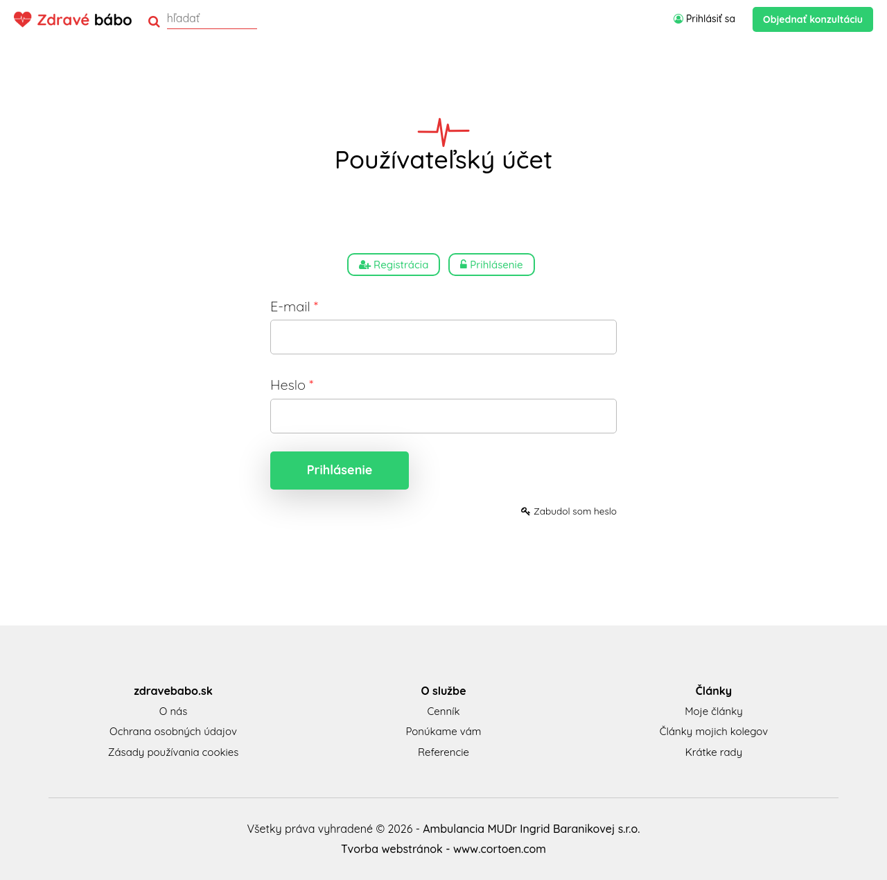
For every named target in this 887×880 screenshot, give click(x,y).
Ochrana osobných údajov (173, 731)
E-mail (294, 306)
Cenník (444, 711)
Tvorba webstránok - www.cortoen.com (443, 849)
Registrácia (393, 264)
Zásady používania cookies (173, 752)
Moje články (714, 711)
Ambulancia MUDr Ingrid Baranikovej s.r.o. (531, 829)
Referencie (443, 752)
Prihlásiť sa (704, 18)
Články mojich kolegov (714, 731)
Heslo (291, 384)
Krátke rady (713, 752)
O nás (173, 711)
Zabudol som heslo (569, 511)
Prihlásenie (491, 264)
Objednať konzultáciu (813, 19)
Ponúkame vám (443, 731)
